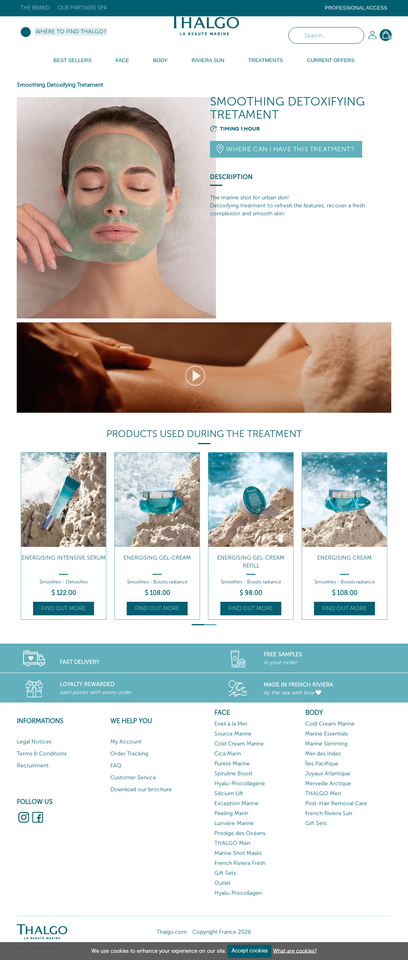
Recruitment (33, 765)
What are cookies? (295, 951)
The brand (35, 8)
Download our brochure (141, 789)
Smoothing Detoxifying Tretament (60, 85)
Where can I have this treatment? (290, 149)
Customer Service (133, 777)
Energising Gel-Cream (157, 557)
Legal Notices (34, 741)
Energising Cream (344, 557)
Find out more (63, 608)
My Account (125, 741)
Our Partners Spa (82, 8)
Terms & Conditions (42, 753)
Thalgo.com (172, 932)
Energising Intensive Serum (64, 557)
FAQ (116, 765)
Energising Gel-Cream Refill (250, 561)
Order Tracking (129, 753)
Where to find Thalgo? (70, 31)
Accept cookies (249, 951)
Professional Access (356, 8)
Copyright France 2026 (221, 932)
